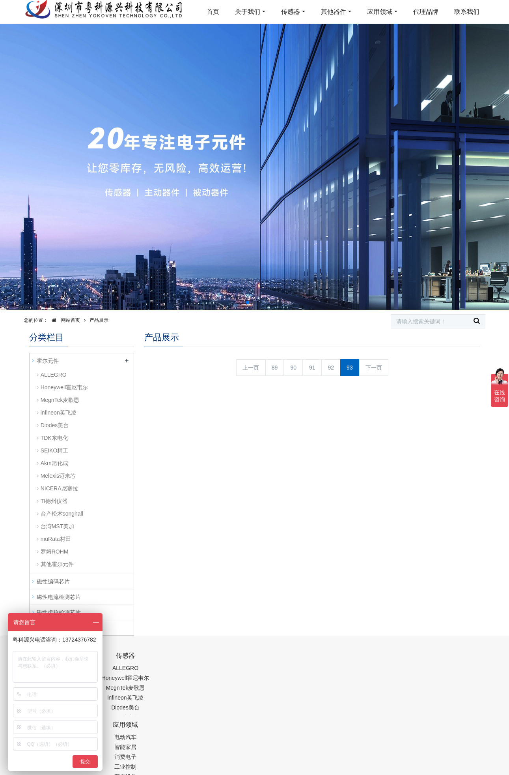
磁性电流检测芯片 (59, 597)
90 (293, 367)
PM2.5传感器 (128, 769)
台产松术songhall (62, 513)
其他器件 (333, 11)
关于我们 (247, 11)
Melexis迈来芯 (58, 476)
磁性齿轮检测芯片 (59, 612)
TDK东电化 (54, 438)
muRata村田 (56, 539)
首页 (213, 11)
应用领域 (379, 11)
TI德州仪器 (54, 501)
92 (331, 367)
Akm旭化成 (54, 463)
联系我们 (466, 11)
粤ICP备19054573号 (253, 750)
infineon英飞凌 (58, 412)
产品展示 (98, 320)
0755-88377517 (389, 660)
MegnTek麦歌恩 (60, 400)
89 (275, 367)
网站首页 (64, 320)
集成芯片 (161, 769)
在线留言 (440, 751)
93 (350, 367)
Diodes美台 (55, 425)
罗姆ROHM (55, 551)
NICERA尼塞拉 (59, 488)
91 (312, 367)
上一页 (250, 367)
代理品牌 (425, 11)
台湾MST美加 (58, 526)
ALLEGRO (54, 375)
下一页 (373, 367)
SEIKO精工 (55, 450)
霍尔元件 (48, 361)
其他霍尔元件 (57, 564)
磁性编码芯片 (53, 581)
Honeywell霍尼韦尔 (64, 387)
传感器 (290, 11)
